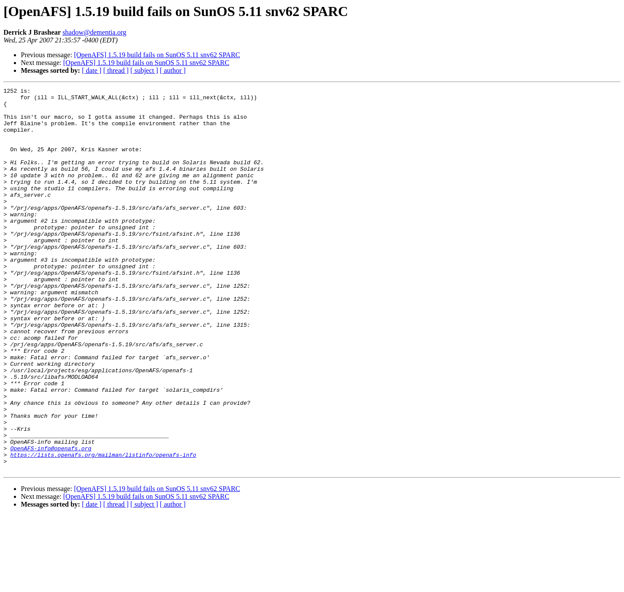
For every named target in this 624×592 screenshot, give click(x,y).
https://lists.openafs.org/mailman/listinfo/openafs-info (103, 529)
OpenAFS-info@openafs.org (50, 521)
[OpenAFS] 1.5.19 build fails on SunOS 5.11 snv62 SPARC (157, 55)
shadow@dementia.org (94, 32)
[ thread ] (116, 70)
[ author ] (173, 70)
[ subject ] (144, 70)
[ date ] (91, 70)
